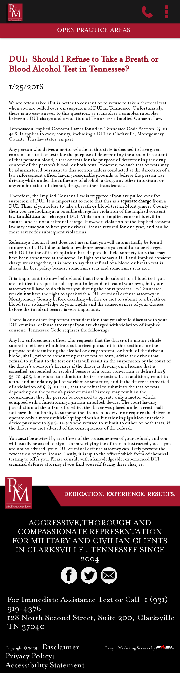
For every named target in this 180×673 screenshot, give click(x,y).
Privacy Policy (28, 656)
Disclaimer (60, 647)
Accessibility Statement (45, 665)
